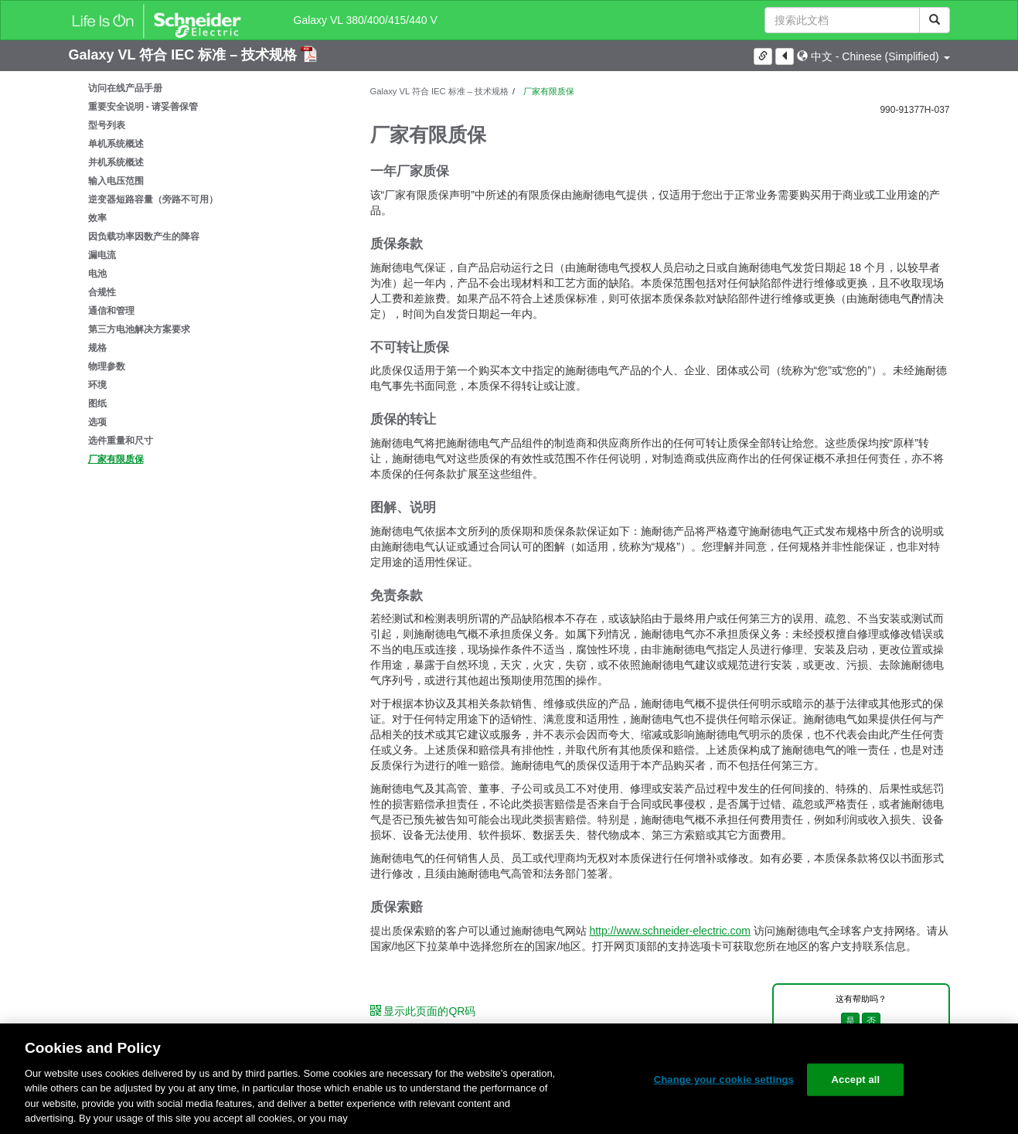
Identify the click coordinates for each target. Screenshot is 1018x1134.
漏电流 (102, 255)
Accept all (856, 1079)
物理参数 (106, 366)
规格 (97, 347)
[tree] (208, 273)
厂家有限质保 (116, 459)
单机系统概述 (116, 143)
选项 (97, 422)
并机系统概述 (116, 162)
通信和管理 (111, 310)
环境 (97, 385)
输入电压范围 (116, 180)
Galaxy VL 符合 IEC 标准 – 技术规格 (185, 55)
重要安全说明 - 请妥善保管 (143, 106)
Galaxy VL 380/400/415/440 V (366, 20)
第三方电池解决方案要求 (139, 329)
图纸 (97, 403)
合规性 (102, 292)
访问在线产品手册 (125, 88)
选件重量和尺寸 (120, 440)
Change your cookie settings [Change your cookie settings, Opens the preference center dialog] (724, 1079)
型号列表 (106, 125)
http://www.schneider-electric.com (670, 931)
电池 (97, 273)
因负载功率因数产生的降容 (143, 236)
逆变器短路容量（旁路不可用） (153, 199)
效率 (97, 218)
